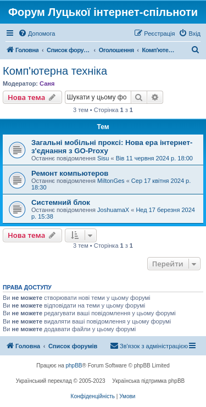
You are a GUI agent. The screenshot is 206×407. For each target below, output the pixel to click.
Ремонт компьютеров (69, 173)
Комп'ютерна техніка (55, 71)
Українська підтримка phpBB (148, 381)
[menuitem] (36, 33)
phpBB (74, 366)
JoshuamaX (113, 210)
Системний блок (60, 202)
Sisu (103, 158)
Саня (47, 83)
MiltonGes (111, 180)
